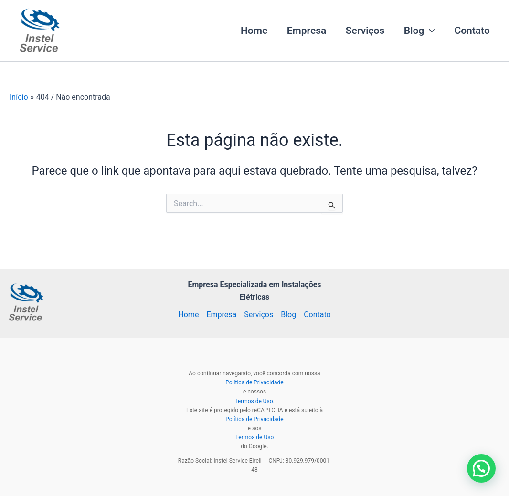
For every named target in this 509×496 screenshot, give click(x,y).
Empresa (304, 30)
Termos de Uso (253, 401)
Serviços (363, 30)
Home (250, 30)
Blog (418, 30)
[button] (428, 30)
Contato (471, 30)
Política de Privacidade (254, 382)
